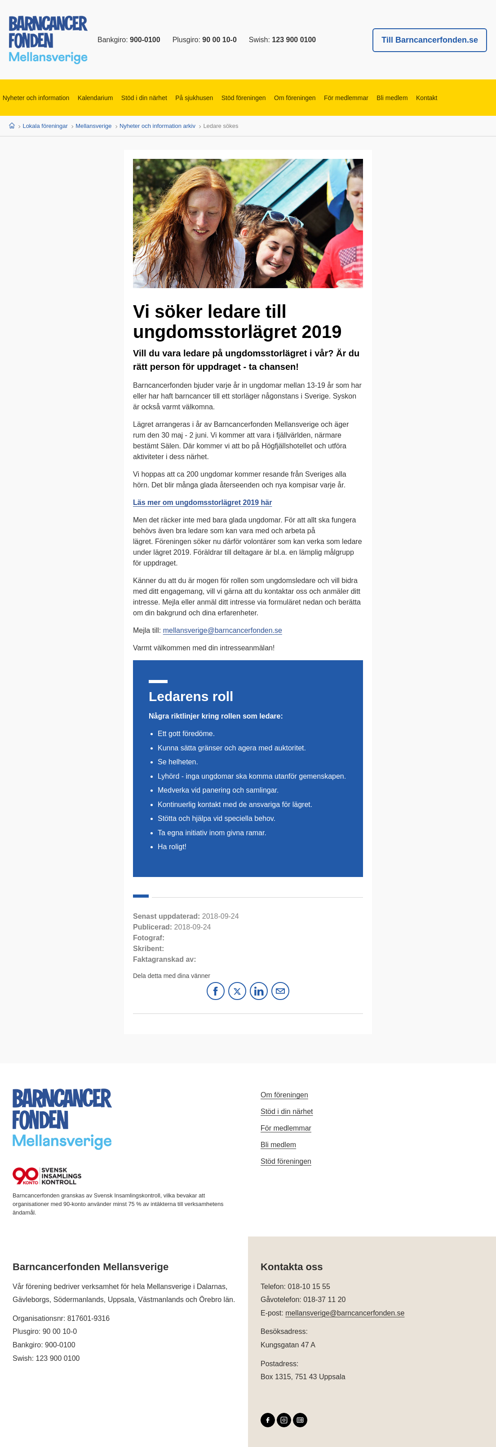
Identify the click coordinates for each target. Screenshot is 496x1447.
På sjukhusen (198, 97)
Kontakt (436, 97)
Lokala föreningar (44, 126)
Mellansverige (93, 126)
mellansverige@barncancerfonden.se (222, 630)
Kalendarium (97, 97)
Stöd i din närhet (147, 97)
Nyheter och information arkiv (157, 126)
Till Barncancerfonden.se (429, 39)
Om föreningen (301, 97)
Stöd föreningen (248, 97)
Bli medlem (400, 97)
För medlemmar (354, 97)
